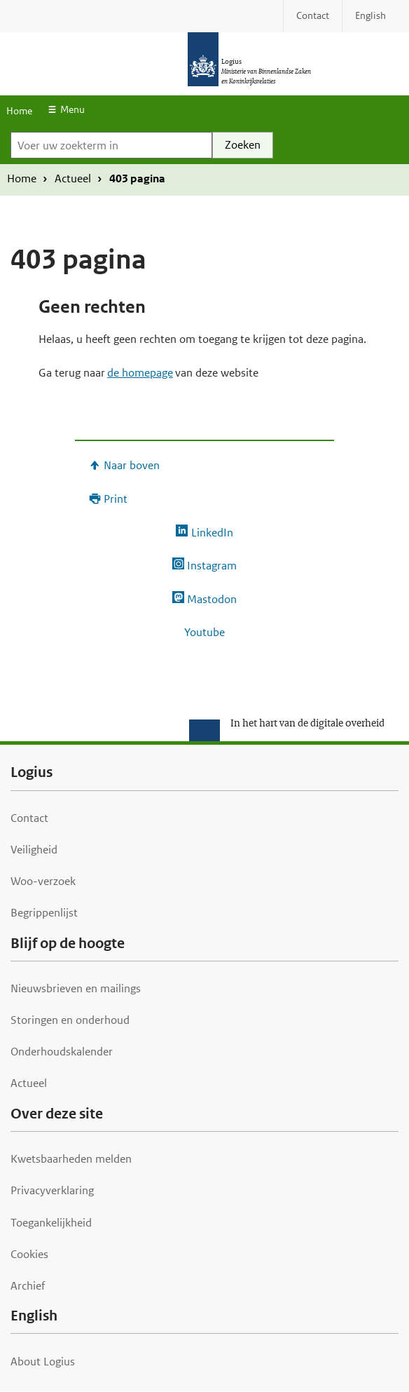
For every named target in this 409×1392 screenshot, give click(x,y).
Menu (72, 109)
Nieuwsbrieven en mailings (76, 988)
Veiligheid (34, 849)
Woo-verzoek (43, 881)
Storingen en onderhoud (70, 1020)
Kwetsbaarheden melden (71, 1158)
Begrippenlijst (44, 912)
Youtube (204, 632)
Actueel (73, 178)
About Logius (43, 1361)
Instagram (212, 565)
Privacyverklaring (52, 1190)
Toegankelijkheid (51, 1222)
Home (19, 110)
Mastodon (212, 599)
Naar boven (132, 465)
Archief (28, 1285)
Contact (29, 818)
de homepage (140, 372)
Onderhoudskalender (62, 1051)
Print (115, 499)
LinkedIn (212, 532)
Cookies (29, 1254)
